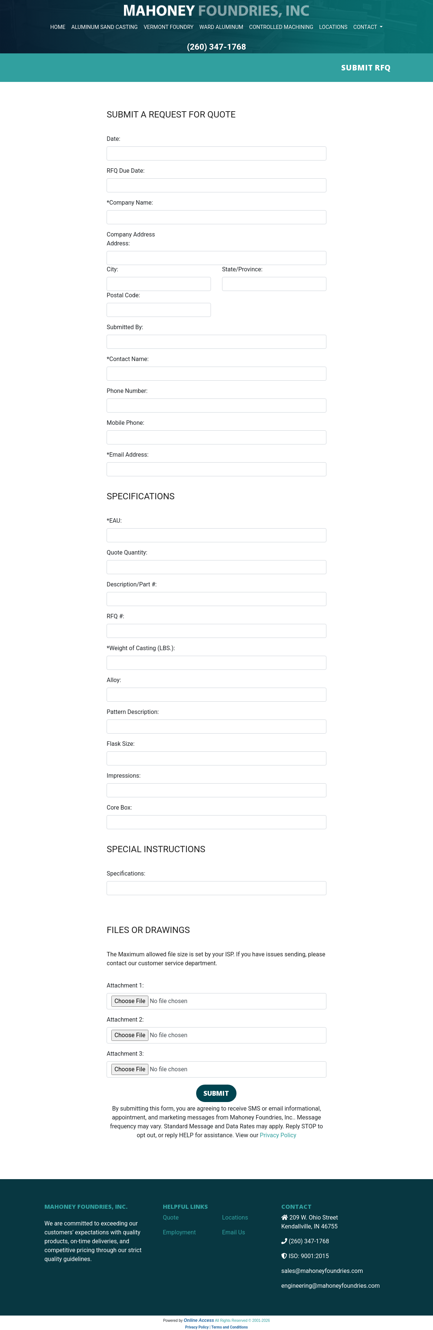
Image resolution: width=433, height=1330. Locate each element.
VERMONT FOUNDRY (169, 27)
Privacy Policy (278, 1135)
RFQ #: (115, 616)
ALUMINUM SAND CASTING (104, 27)
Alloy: (114, 680)
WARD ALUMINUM (221, 27)
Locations (235, 1217)
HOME (58, 27)
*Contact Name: (127, 359)
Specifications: (126, 873)
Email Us (233, 1232)
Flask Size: (120, 743)
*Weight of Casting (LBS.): (141, 648)
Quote (171, 1217)
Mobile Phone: (125, 422)
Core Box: (119, 807)
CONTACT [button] (366, 27)
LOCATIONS (333, 27)
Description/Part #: (132, 584)
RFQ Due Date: (125, 170)
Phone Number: (127, 390)
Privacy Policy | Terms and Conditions (216, 1327)
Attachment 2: (125, 1019)
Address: (118, 243)
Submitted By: (125, 327)
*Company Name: (130, 202)
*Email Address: (127, 454)
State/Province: (242, 269)
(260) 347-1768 (216, 47)
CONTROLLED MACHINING (281, 27)
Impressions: (124, 775)
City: (112, 269)
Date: (113, 138)
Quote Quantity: (127, 552)
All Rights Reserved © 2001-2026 (242, 1321)
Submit (216, 1093)
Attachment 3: (125, 1053)
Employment (179, 1232)
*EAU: (114, 520)
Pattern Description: (133, 711)
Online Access (199, 1320)
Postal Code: (123, 295)
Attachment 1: (125, 985)
